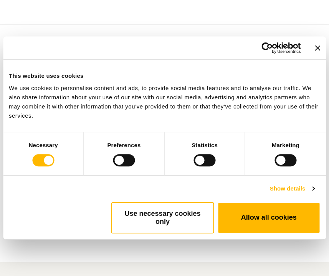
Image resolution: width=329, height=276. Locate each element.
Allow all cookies (269, 217)
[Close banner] (317, 48)
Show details (288, 188)
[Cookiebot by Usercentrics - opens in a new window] (267, 48)
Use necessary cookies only (162, 217)
